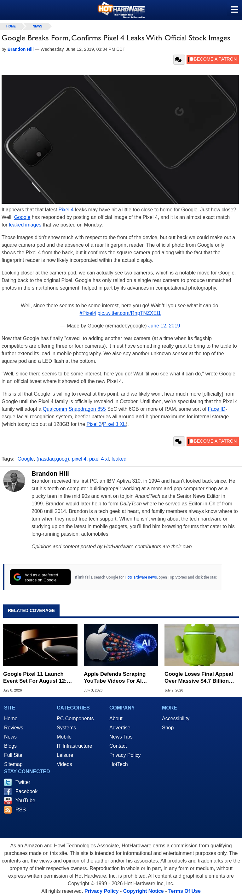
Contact (118, 746)
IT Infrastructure (74, 746)
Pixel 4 (66, 209)
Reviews (13, 727)
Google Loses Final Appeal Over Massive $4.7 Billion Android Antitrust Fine (198, 678)
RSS (20, 809)
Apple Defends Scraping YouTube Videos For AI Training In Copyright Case (118, 678)
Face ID (217, 409)
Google (22, 217)
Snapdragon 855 (87, 409)
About (116, 718)
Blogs (10, 746)
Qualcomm (55, 409)
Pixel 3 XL (114, 424)
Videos (64, 764)
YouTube (25, 800)
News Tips (121, 736)
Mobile (64, 736)
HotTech (118, 764)
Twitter (22, 782)
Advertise (119, 727)
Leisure (65, 755)
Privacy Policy (125, 755)
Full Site (13, 755)
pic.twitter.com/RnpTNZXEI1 (129, 313)
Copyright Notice (143, 891)
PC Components (75, 718)
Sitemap (13, 764)
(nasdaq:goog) (53, 459)
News (37, 26)
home (11, 26)
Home (11, 718)
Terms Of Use (184, 891)
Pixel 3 (94, 424)
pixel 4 (79, 459)
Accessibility (175, 718)
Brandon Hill (50, 473)
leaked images (25, 224)
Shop (168, 727)
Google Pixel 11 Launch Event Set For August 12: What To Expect (35, 678)
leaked (119, 459)
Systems (66, 727)
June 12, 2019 (164, 325)
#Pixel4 (88, 313)
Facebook (26, 791)
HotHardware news (141, 577)
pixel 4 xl (99, 459)
